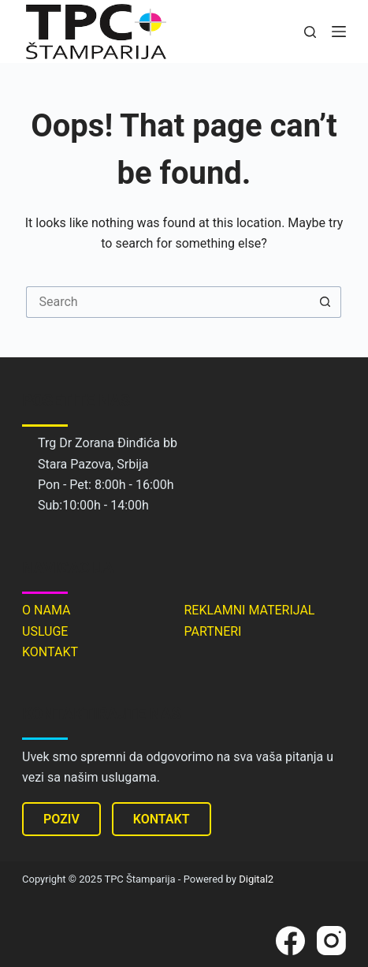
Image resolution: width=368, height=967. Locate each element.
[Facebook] (290, 940)
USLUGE (45, 631)
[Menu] (339, 31)
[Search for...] (168, 302)
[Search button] (325, 302)
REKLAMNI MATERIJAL (249, 610)
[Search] (310, 32)
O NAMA (46, 610)
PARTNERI (212, 631)
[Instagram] (331, 940)
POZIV (61, 819)
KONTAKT (50, 651)
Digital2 (256, 879)
